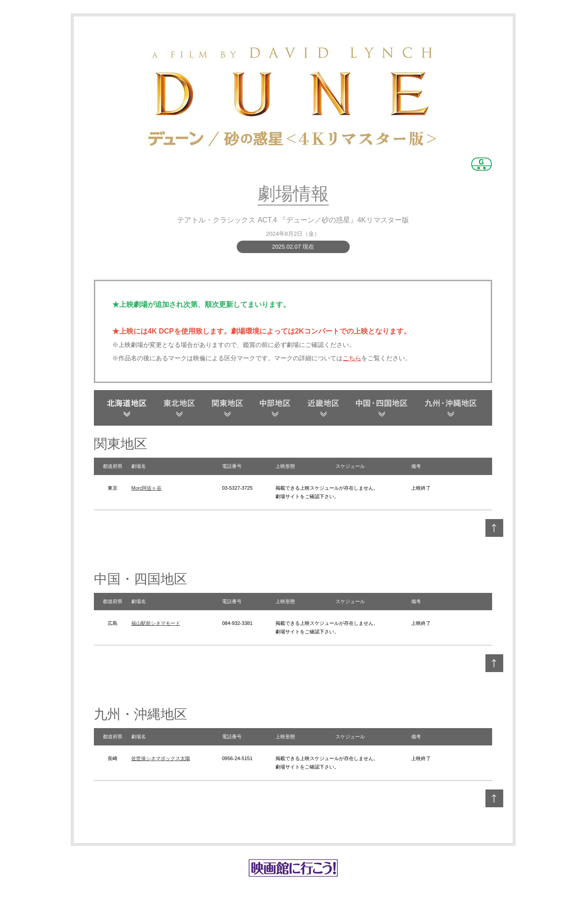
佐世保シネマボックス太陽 (160, 758)
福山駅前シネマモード (155, 623)
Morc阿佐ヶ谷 (146, 488)
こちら (352, 358)
